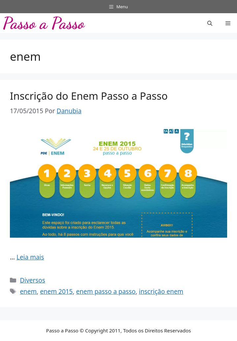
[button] (210, 23)
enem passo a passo (106, 291)
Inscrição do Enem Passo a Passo (89, 96)
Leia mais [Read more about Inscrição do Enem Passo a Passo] (30, 257)
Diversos (32, 280)
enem (28, 291)
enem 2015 (56, 291)
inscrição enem (161, 291)
